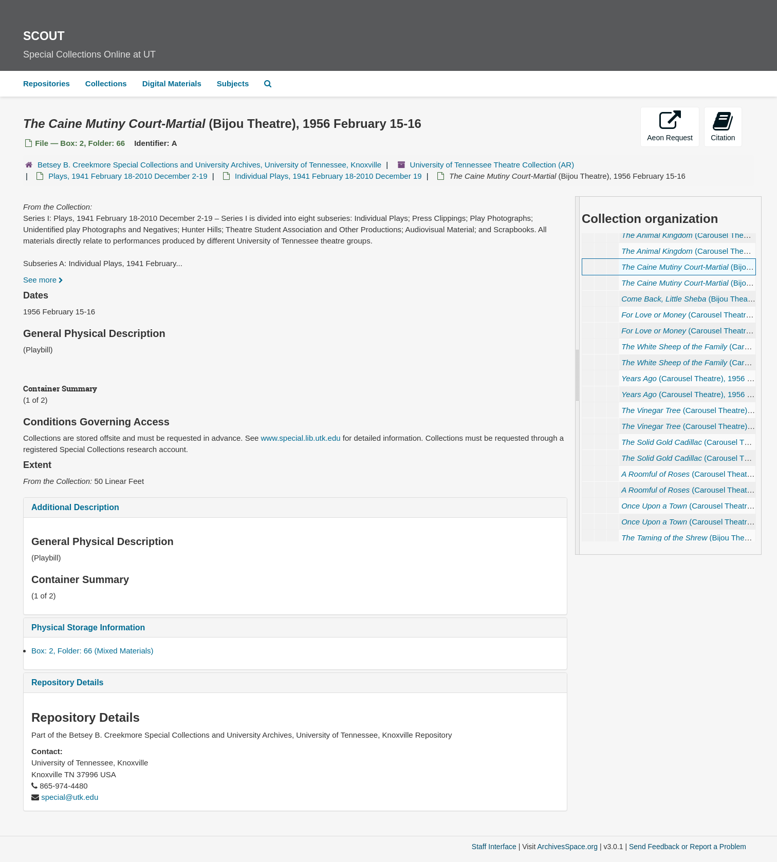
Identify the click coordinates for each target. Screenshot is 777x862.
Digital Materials (171, 83)
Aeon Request (670, 126)
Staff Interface (494, 846)
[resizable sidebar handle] (578, 375)
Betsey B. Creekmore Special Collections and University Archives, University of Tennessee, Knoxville (209, 164)
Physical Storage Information (88, 627)
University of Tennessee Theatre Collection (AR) (492, 164)
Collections (106, 83)
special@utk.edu (69, 797)
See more (43, 279)
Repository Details (67, 682)
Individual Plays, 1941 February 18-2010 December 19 (328, 176)
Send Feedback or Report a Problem (687, 846)
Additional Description (75, 507)
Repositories (46, 83)
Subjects (233, 83)
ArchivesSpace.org (567, 846)
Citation (723, 126)
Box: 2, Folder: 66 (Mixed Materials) (92, 650)
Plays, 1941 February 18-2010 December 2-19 (127, 176)
